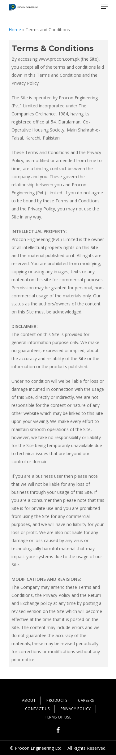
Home (15, 29)
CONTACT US (37, 708)
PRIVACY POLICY (76, 708)
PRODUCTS (56, 700)
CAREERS (86, 700)
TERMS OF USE (58, 717)
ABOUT (29, 700)
